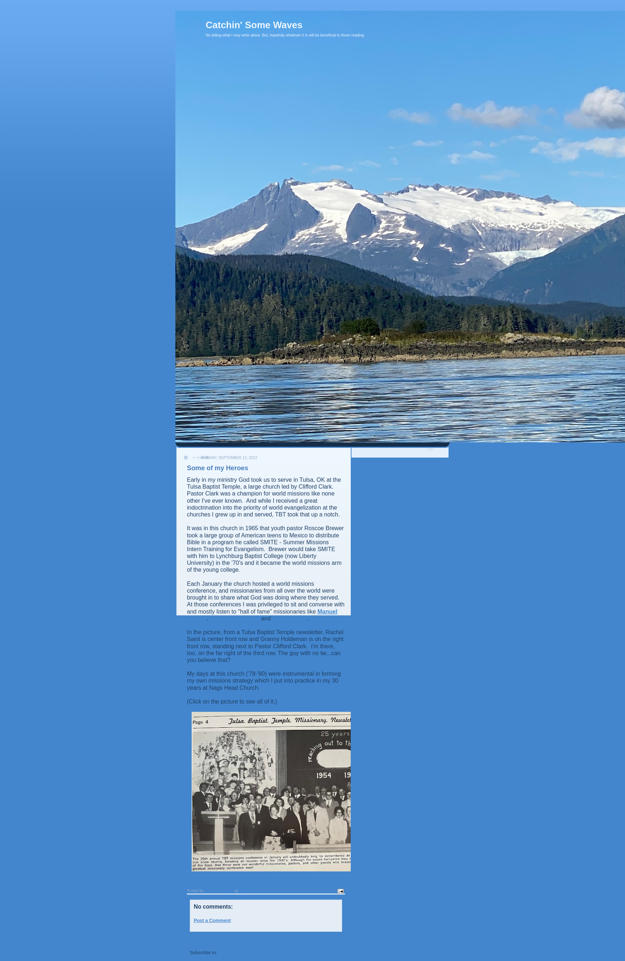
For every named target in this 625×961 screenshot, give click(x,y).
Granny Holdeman (234, 618)
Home (266, 939)
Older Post (330, 939)
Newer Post (202, 939)
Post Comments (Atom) (245, 952)
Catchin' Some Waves (254, 25)
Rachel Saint (289, 618)
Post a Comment (212, 920)
